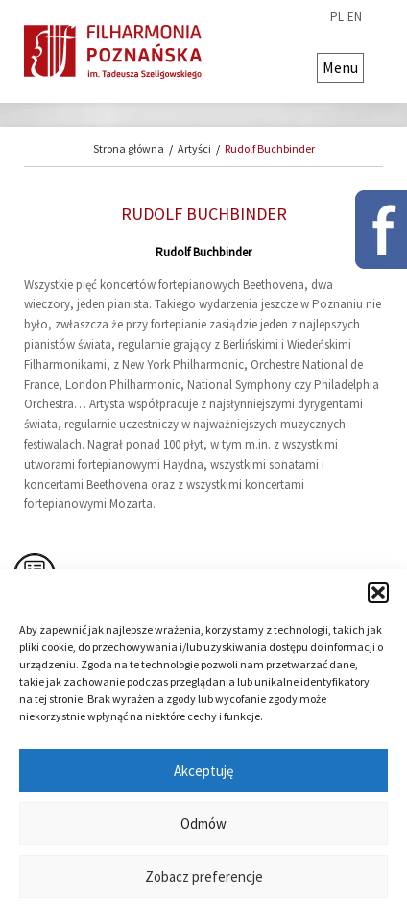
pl (337, 17)
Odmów (203, 823)
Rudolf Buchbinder (270, 148)
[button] (378, 592)
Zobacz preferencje (204, 876)
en (354, 17)
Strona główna (128, 148)
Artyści (194, 148)
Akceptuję (203, 771)
